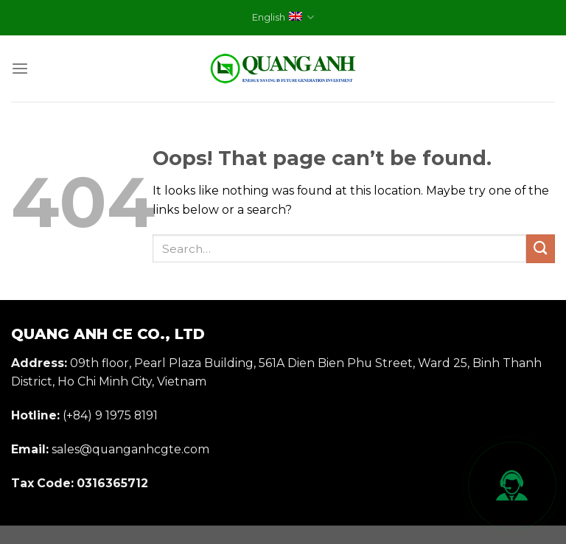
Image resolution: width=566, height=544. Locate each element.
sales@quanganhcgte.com (130, 449)
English (283, 17)
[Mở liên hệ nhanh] (512, 485)
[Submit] (540, 248)
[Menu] (20, 69)
